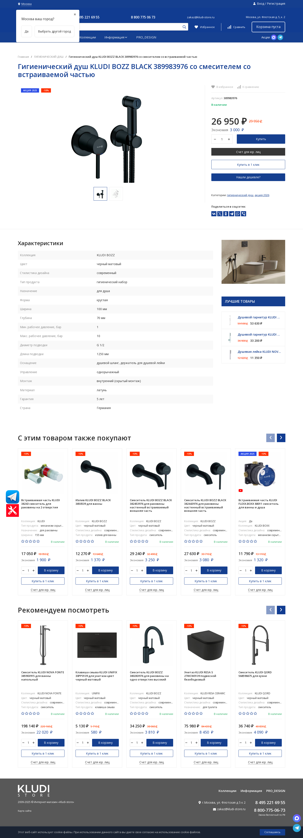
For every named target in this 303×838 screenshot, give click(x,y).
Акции (265, 37)
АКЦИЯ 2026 (262, 195)
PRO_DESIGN (146, 37)
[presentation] (270, 437)
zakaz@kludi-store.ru (201, 17)
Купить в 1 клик (248, 165)
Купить (261, 139)
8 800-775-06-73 (269, 810)
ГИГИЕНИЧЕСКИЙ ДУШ (48, 56)
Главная (23, 56)
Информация (116, 37)
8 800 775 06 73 (143, 17)
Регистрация (276, 3)
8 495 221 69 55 (87, 17)
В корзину (51, 570)
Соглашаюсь (272, 832)
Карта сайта (24, 810)
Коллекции (87, 37)
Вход (260, 3)
